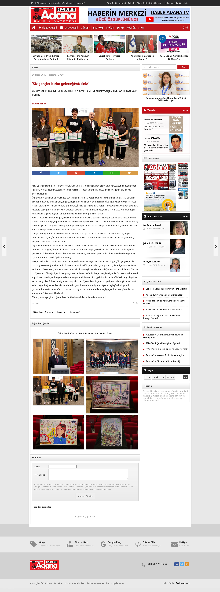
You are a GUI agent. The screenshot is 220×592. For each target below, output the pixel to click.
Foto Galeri (69, 27)
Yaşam (120, 27)
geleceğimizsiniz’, (71, 312)
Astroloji (122, 3)
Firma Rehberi (143, 3)
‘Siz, (47, 312)
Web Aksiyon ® (183, 585)
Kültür (131, 27)
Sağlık (110, 27)
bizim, (60, 312)
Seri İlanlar (156, 3)
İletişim (185, 3)
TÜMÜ (184, 27)
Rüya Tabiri (112, 3)
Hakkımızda (169, 3)
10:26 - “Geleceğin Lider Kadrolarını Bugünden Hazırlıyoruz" (58, 3)
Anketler (132, 3)
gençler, (53, 312)
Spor (141, 27)
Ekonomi (98, 27)
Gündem (85, 27)
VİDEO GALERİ (48, 27)
